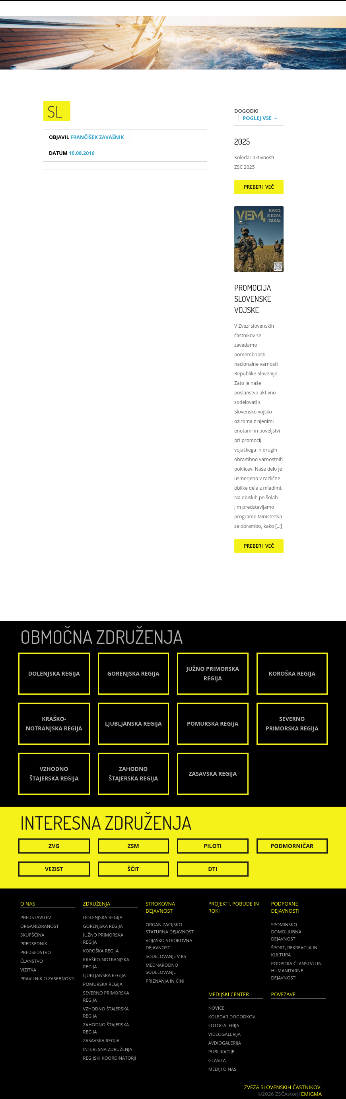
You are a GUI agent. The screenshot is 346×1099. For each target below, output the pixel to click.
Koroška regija (101, 951)
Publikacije (221, 1052)
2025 (242, 141)
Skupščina (32, 935)
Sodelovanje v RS (166, 956)
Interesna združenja (107, 1049)
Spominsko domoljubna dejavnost (286, 931)
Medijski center (228, 994)
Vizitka (28, 970)
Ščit (133, 869)
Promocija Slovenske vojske (252, 298)
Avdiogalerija (224, 1043)
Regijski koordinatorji (109, 1058)
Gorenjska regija (103, 926)
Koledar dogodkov (231, 1017)
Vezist (54, 869)
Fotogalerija (223, 1025)
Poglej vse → (260, 118)
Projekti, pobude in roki (233, 907)
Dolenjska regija (102, 917)
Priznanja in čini (165, 981)
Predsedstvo (35, 952)
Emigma (311, 1093)
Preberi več (259, 186)
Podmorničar (291, 846)
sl (54, 111)
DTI (212, 869)
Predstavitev (35, 917)
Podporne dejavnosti (285, 907)
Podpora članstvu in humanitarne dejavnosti (296, 970)
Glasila (217, 1060)
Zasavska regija (101, 1040)
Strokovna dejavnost (160, 907)
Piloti (213, 846)
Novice (216, 1008)
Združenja (96, 903)
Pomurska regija (102, 984)
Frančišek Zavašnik (86, 137)
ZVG (54, 846)
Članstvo (31, 961)
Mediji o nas (222, 1069)
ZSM (133, 846)
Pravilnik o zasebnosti (47, 978)
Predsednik (33, 943)
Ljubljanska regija (104, 975)
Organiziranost (39, 926)
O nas (27, 903)
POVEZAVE (283, 994)
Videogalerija (224, 1034)
